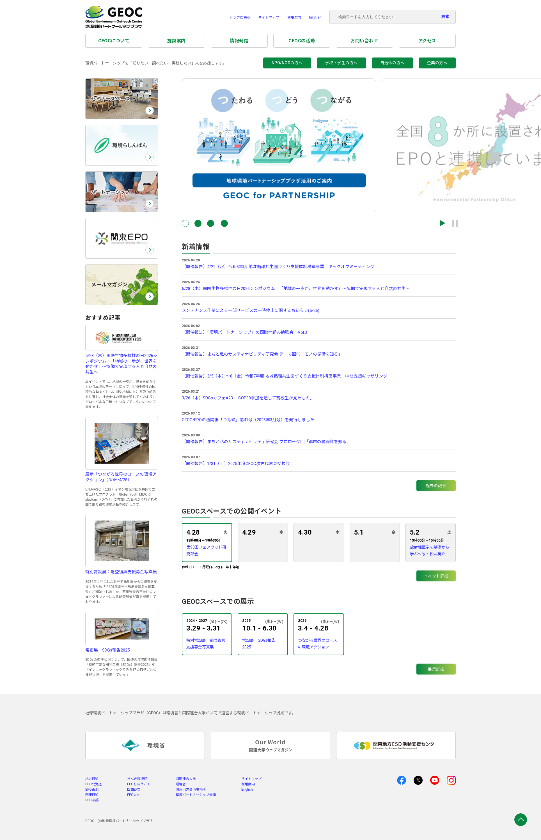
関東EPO (91, 795)
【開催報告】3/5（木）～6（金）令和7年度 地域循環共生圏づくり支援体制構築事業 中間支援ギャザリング (284, 376)
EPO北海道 (93, 784)
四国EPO (133, 789)
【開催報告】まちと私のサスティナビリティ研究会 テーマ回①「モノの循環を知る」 (262, 354)
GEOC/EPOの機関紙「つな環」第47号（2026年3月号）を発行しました (248, 419)
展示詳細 (436, 669)
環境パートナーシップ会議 (196, 795)
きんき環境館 (137, 779)
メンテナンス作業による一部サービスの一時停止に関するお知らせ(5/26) (250, 310)
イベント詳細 (436, 576)
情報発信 (239, 40)
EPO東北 (91, 789)
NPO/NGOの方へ (287, 63)
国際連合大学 (186, 779)
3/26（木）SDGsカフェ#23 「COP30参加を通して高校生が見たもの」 (248, 398)
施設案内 (176, 40)
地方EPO (91, 779)
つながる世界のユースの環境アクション (317, 643)
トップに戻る (240, 17)
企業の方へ (437, 63)
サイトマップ (268, 17)
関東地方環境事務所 (191, 789)
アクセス (427, 40)
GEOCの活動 (301, 40)
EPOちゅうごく (138, 784)
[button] (185, 223)
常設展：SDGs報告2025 (258, 643)
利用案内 (294, 17)
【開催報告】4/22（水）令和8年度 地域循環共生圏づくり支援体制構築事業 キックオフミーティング (278, 266)
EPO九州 (133, 795)
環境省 (181, 784)
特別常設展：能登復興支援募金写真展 (206, 643)
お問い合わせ (364, 40)
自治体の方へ (392, 63)
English (315, 17)
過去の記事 (436, 486)
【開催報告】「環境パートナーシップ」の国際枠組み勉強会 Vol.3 (244, 332)
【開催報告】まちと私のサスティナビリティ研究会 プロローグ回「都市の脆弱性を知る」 (266, 441)
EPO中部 (91, 800)
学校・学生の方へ (341, 63)
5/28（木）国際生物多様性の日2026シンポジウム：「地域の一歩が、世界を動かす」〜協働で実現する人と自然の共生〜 (296, 288)
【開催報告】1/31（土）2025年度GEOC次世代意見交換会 (236, 463)
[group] (279, 145)
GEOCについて (113, 40)
